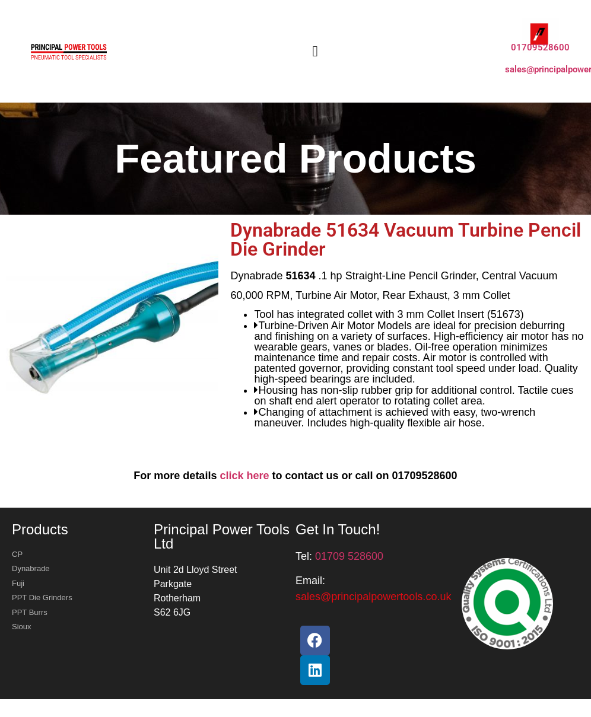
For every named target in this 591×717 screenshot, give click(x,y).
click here (244, 476)
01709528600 (540, 47)
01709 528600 (349, 556)
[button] (315, 51)
